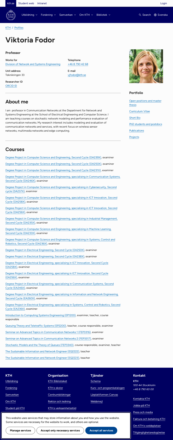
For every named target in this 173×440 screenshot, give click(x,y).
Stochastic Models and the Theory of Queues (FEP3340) (39, 345)
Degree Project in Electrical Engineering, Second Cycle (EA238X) (44, 256)
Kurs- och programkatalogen (108, 387)
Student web (26, 3)
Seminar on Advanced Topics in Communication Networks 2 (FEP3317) (48, 338)
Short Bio (134, 117)
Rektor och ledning (59, 401)
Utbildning (11, 381)
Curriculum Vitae (139, 111)
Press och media (143, 412)
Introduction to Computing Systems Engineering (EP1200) (40, 315)
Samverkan (12, 394)
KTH (8, 27)
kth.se (10, 3)
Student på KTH (15, 408)
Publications (136, 130)
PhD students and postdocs (145, 124)
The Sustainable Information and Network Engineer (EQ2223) (42, 357)
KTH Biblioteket (57, 381)
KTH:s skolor (55, 387)
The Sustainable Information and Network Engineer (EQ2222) (42, 351)
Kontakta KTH (141, 398)
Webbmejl (97, 401)
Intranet (42, 3)
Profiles (18, 27)
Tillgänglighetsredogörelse (149, 432)
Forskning (11, 387)
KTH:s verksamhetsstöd (62, 408)
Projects (134, 137)
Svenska (163, 14)
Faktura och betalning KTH (149, 419)
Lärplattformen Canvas (104, 394)
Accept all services (101, 430)
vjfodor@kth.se (77, 75)
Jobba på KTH (141, 405)
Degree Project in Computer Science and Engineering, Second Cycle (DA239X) (53, 157)
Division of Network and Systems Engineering (32, 64)
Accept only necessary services (60, 430)
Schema (96, 381)
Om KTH (10, 401)
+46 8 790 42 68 (78, 64)
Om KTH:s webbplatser (147, 425)
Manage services (20, 430)
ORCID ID (11, 85)
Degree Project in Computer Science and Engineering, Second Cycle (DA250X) (53, 163)
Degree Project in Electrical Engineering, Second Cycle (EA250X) (44, 250)
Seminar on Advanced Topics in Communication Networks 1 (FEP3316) (48, 332)
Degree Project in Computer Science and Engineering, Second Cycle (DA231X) (53, 170)
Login (163, 3)
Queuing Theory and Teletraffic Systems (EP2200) (35, 325)
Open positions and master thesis (145, 102)
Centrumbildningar (59, 394)
